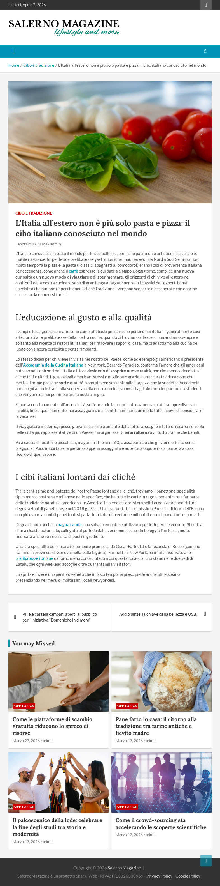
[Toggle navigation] (14, 51)
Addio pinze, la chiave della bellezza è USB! (158, 613)
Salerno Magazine (124, 867)
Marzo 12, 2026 (129, 834)
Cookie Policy (187, 875)
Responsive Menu (206, 5)
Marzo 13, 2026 (129, 740)
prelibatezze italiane (34, 558)
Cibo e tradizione (33, 213)
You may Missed (33, 643)
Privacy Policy (159, 875)
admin (55, 243)
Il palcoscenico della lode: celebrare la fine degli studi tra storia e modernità (57, 827)
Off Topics (24, 705)
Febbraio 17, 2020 (31, 243)
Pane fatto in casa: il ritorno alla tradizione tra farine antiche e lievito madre (156, 726)
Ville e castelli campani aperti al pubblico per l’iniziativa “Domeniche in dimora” (59, 616)
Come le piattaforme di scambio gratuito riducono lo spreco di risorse (52, 726)
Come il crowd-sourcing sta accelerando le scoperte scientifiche (161, 823)
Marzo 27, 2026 (26, 740)
